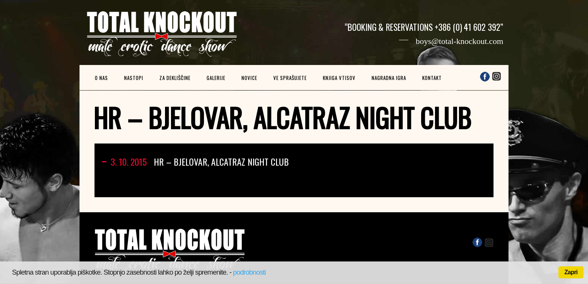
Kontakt (432, 78)
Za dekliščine (174, 78)
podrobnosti (249, 272)
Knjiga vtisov (339, 78)
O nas (101, 78)
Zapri (571, 272)
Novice (249, 78)
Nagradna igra (389, 78)
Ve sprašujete (290, 78)
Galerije (216, 78)
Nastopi (133, 78)
